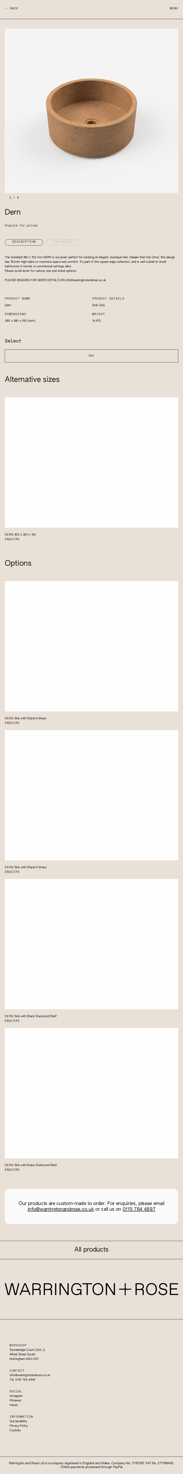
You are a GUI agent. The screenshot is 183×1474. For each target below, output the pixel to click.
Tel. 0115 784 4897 (23, 1379)
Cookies (15, 1430)
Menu (174, 8)
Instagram (16, 1396)
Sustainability (18, 1421)
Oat (91, 355)
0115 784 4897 (139, 1209)
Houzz (14, 1405)
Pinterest (15, 1400)
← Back (11, 8)
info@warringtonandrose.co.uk (85, 280)
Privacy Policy (19, 1425)
